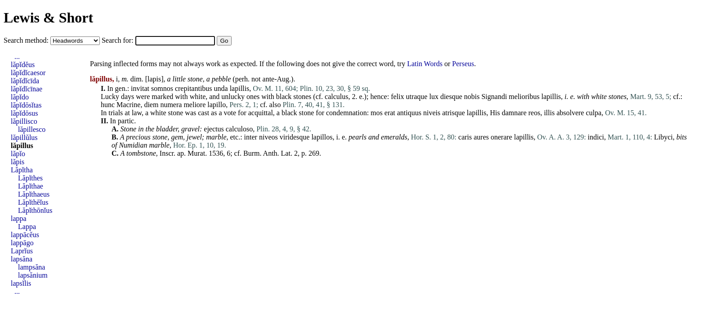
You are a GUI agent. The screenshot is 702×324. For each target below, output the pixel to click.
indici (596, 137)
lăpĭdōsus (24, 113)
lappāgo (22, 243)
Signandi (494, 96)
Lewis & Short (48, 17)
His (495, 113)
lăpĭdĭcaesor (28, 72)
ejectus (214, 129)
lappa (19, 218)
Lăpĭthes (30, 178)
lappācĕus (25, 234)
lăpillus (22, 145)
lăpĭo (18, 154)
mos (377, 113)
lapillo (216, 104)
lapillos (321, 137)
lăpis (17, 162)
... (17, 56)
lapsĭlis (21, 283)
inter (250, 137)
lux (433, 96)
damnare (514, 113)
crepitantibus (193, 88)
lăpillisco (24, 121)
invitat (140, 88)
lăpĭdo (20, 97)
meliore (194, 104)
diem (151, 104)
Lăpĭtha (22, 170)
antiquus (409, 113)
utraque (416, 96)
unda (221, 88)
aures (481, 137)
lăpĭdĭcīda (25, 81)
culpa (594, 113)
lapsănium (33, 275)
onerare (501, 137)
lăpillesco (31, 129)
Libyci (663, 137)
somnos (162, 88)
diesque (451, 96)
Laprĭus (22, 251)
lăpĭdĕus (23, 64)
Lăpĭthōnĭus (35, 210)
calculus (336, 96)
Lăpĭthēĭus (33, 202)
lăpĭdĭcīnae (26, 89)
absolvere (570, 113)
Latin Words (425, 64)
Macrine (128, 104)
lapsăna (21, 259)
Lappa (27, 226)
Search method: (27, 40)
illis (549, 113)
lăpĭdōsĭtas (26, 105)
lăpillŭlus (24, 137)
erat (390, 113)
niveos (268, 137)
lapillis (240, 88)
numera (171, 104)
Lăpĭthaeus (33, 194)
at (127, 113)
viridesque (295, 137)
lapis (154, 79)
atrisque (453, 113)
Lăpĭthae (30, 186)
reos (534, 113)
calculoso (239, 129)
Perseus (463, 64)
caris (465, 137)
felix (397, 96)
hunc (108, 104)
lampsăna (31, 267)
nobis (472, 96)
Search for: (118, 40)
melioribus (524, 96)
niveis (431, 113)
